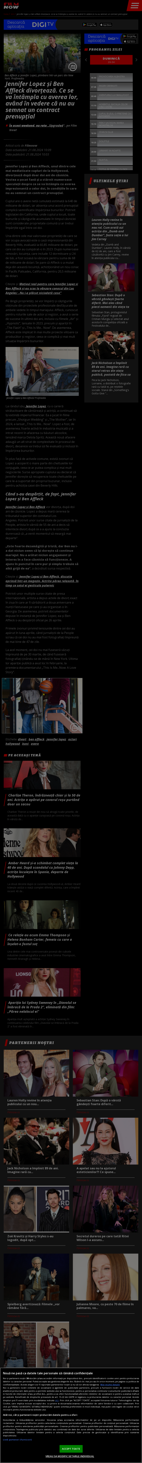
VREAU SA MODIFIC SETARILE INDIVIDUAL (69, 1456)
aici (57, 1400)
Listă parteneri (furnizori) (17, 1439)
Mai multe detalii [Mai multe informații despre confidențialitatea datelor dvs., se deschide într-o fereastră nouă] (110, 1384)
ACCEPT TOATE (71, 1448)
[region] (71, 1415)
